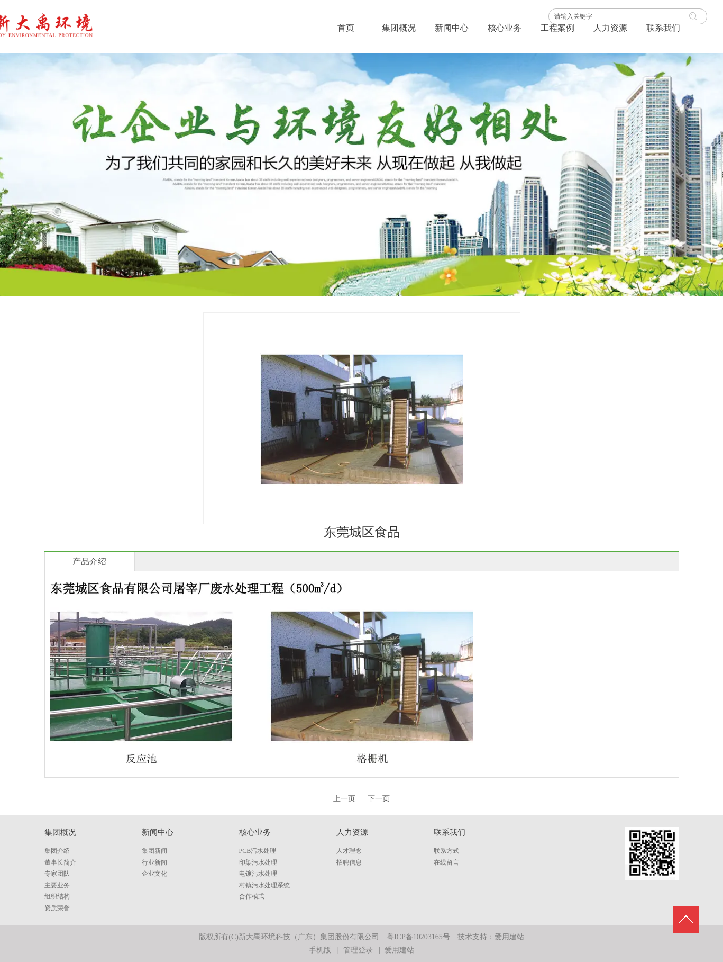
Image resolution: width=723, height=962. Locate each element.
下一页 (379, 799)
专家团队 (57, 873)
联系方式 (446, 851)
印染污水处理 (258, 862)
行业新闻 (154, 862)
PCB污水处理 (258, 851)
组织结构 (57, 896)
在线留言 (446, 862)
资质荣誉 (57, 908)
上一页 (344, 799)
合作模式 (251, 896)
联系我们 (449, 832)
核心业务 (255, 832)
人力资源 (352, 832)
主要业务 (57, 885)
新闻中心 (157, 832)
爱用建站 (509, 937)
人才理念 (349, 851)
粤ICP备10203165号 (418, 937)
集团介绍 (57, 851)
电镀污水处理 (258, 873)
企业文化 (154, 873)
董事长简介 (60, 862)
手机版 (320, 950)
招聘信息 (349, 862)
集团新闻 (154, 851)
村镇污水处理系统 (264, 885)
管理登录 (358, 950)
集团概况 (60, 832)
